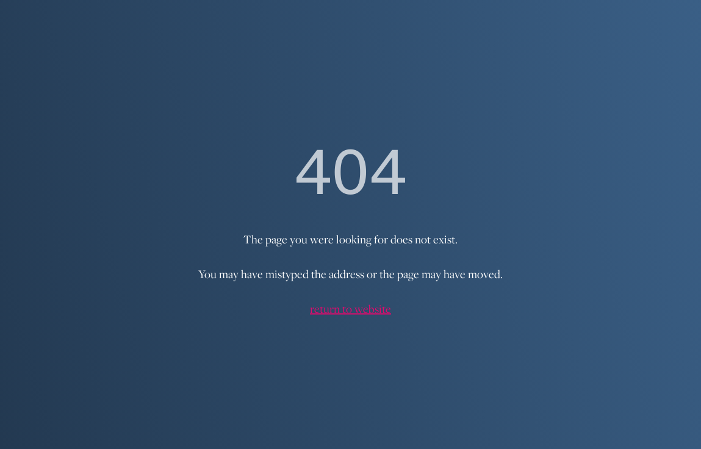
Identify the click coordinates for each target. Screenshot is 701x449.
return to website (350, 309)
